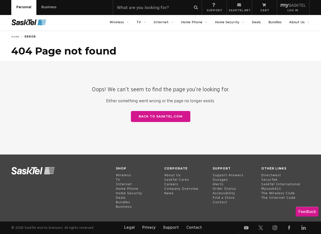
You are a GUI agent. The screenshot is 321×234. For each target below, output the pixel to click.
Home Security (227, 22)
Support (171, 227)
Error (30, 36)
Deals (256, 22)
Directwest (271, 175)
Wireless (117, 22)
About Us (297, 22)
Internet (161, 22)
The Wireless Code (278, 193)
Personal (23, 7)
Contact (194, 227)
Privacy (148, 227)
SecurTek (269, 180)
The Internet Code (278, 198)
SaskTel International (280, 184)
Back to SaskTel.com (161, 116)
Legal (129, 227)
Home (15, 36)
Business (48, 7)
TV (138, 22)
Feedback (307, 211)
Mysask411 (271, 188)
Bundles (275, 22)
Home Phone (191, 22)
